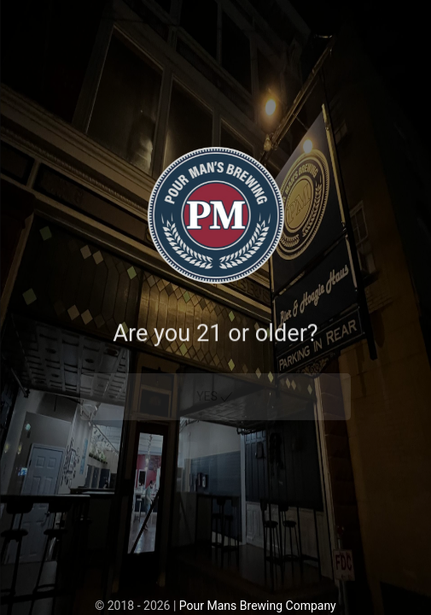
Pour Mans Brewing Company (257, 605)
